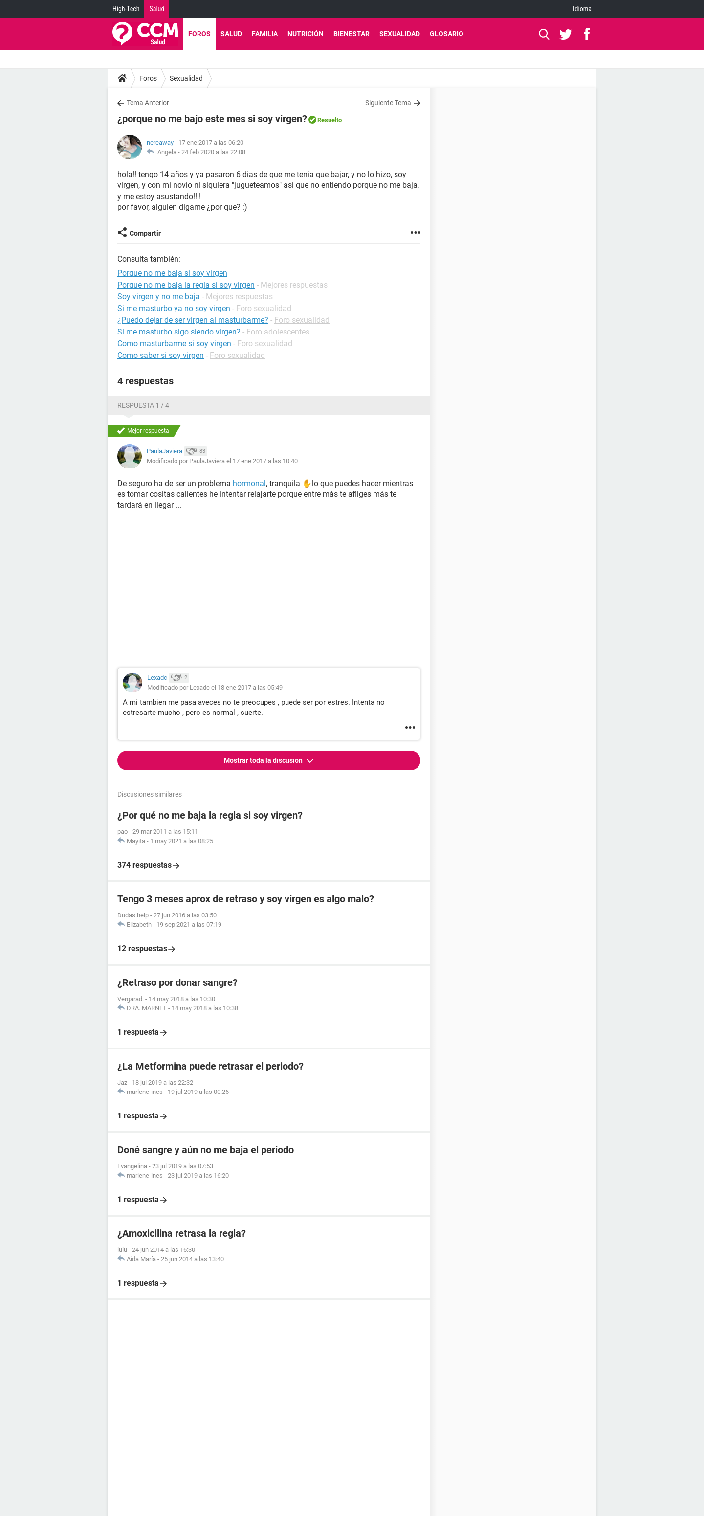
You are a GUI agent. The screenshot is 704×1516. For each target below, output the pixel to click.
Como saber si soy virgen (160, 355)
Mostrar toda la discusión (264, 760)
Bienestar (351, 34)
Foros (199, 34)
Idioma (582, 9)
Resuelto (329, 120)
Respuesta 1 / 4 (143, 405)
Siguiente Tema (388, 103)
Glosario (446, 34)
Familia (265, 34)
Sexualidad (399, 34)
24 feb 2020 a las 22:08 (213, 152)
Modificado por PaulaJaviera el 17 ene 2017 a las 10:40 (222, 461)
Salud (156, 9)
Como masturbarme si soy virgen (174, 343)
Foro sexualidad (263, 308)
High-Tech (125, 9)
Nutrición (305, 34)
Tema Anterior (148, 103)
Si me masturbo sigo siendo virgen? (179, 331)
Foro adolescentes (277, 331)
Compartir (145, 233)
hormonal (249, 483)
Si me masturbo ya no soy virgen (173, 308)
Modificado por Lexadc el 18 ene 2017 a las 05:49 (215, 687)
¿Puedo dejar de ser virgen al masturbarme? (192, 320)
